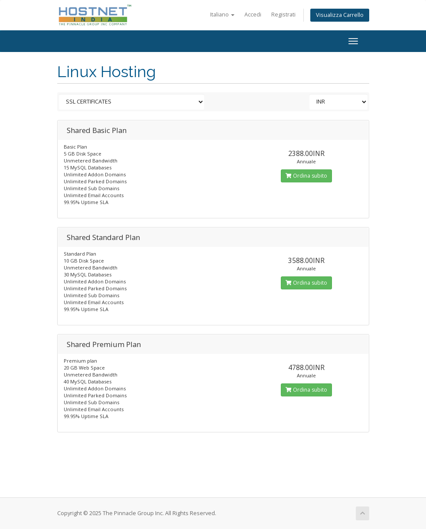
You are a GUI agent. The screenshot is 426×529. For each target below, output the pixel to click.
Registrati (283, 14)
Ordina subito (306, 175)
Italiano (222, 14)
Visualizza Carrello (340, 15)
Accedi (252, 14)
